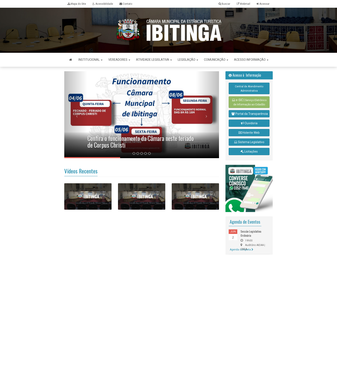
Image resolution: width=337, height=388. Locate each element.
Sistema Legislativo (249, 142)
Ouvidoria (249, 123)
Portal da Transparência (249, 113)
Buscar (224, 3)
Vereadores (119, 59)
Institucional (90, 59)
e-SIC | (249, 102)
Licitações (249, 151)
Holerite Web (249, 132)
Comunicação (216, 59)
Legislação (188, 59)
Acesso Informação (251, 59)
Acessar (264, 3)
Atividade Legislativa (154, 59)
